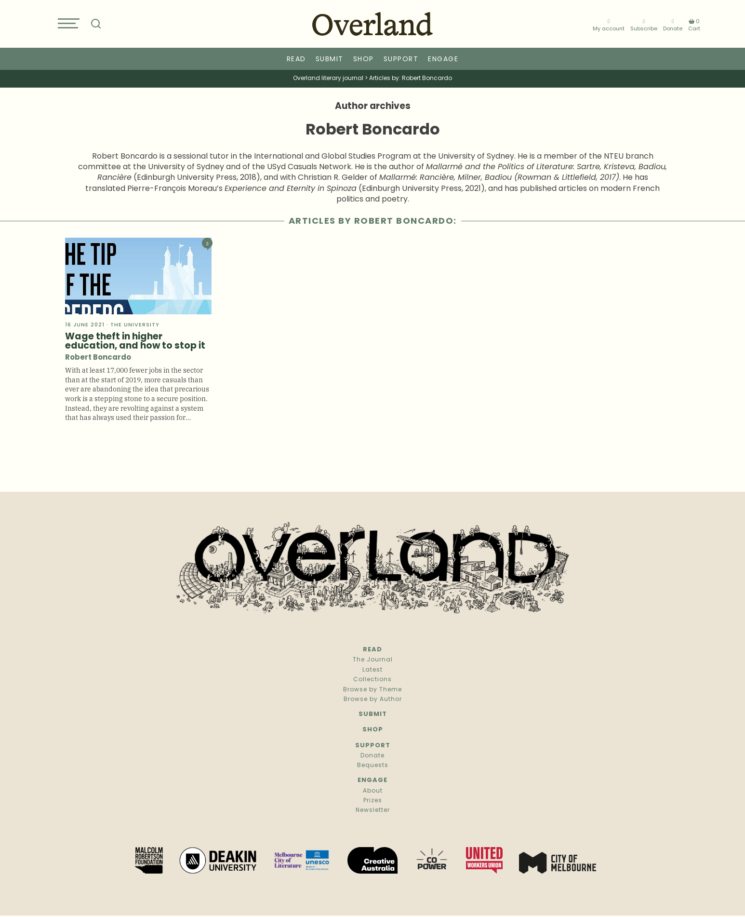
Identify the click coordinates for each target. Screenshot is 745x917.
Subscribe (643, 25)
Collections (372, 680)
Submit (330, 59)
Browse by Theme (372, 690)
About (373, 791)
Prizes (372, 801)
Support (401, 59)
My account (609, 25)
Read (296, 59)
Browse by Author (373, 699)
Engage (443, 59)
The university (135, 325)
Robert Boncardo (98, 358)
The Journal (373, 660)
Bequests (372, 766)
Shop (363, 59)
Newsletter (373, 810)
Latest (372, 670)
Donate (672, 25)
